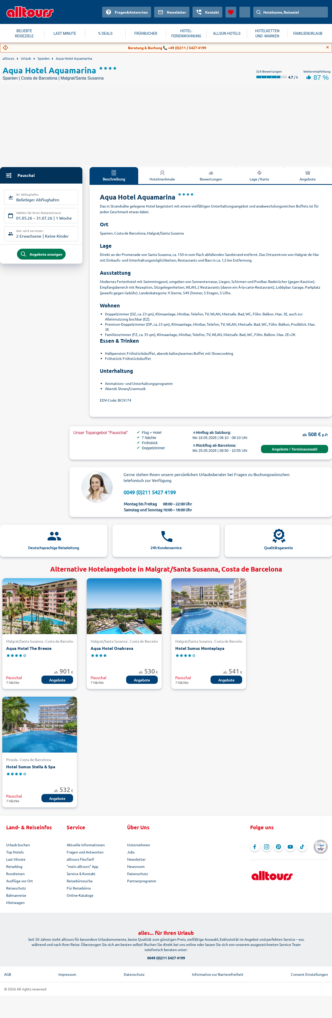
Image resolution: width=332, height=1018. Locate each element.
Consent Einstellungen (309, 974)
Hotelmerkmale (162, 175)
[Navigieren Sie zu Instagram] (266, 846)
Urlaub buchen (18, 844)
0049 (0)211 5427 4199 (150, 492)
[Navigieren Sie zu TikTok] (302, 846)
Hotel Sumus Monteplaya (199, 648)
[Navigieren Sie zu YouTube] (290, 846)
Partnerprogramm (141, 880)
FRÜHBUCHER (145, 33)
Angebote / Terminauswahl (294, 449)
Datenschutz (137, 873)
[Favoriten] (230, 12)
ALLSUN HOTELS (227, 33)
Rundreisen (15, 873)
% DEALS (105, 33)
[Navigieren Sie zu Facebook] (254, 846)
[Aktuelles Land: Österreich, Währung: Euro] (244, 12)
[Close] (328, 47)
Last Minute (15, 859)
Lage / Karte (259, 175)
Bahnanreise (16, 895)
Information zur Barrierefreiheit (217, 974)
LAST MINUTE (65, 33)
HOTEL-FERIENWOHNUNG (186, 33)
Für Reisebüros (79, 888)
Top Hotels (15, 852)
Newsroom (136, 866)
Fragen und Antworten (85, 852)
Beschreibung (114, 175)
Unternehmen (138, 844)
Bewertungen (211, 175)
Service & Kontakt (81, 873)
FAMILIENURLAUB (307, 33)
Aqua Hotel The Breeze (28, 648)
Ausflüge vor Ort (19, 880)
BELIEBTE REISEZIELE (24, 33)
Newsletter (136, 859)
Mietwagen (15, 902)
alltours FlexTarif (80, 859)
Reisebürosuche (80, 880)
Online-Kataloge (80, 895)
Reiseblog (14, 866)
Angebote (57, 680)
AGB (7, 974)
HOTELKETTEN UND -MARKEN (267, 33)
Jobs (131, 852)
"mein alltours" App (82, 866)
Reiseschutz (16, 888)
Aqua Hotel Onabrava (112, 648)
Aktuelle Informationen (86, 844)
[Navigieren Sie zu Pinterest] (278, 846)
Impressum (67, 974)
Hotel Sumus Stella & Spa (30, 766)
